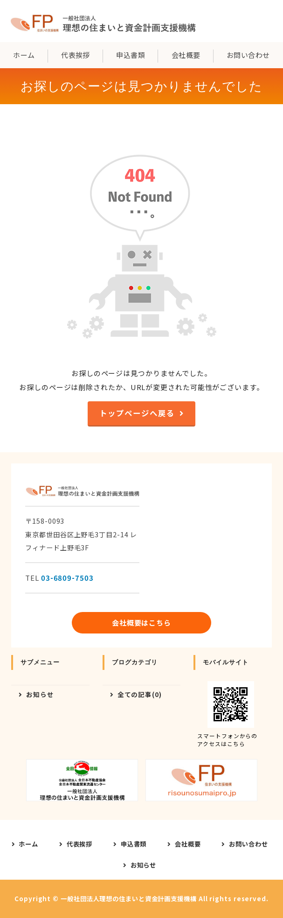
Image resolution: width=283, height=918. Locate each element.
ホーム (24, 55)
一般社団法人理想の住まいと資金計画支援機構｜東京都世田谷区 (102, 21)
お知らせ (40, 694)
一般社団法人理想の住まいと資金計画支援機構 (129, 898)
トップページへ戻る (136, 413)
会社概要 (186, 55)
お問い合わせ (248, 55)
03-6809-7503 (67, 578)
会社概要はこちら (141, 622)
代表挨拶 (75, 55)
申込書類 (130, 55)
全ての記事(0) (139, 694)
